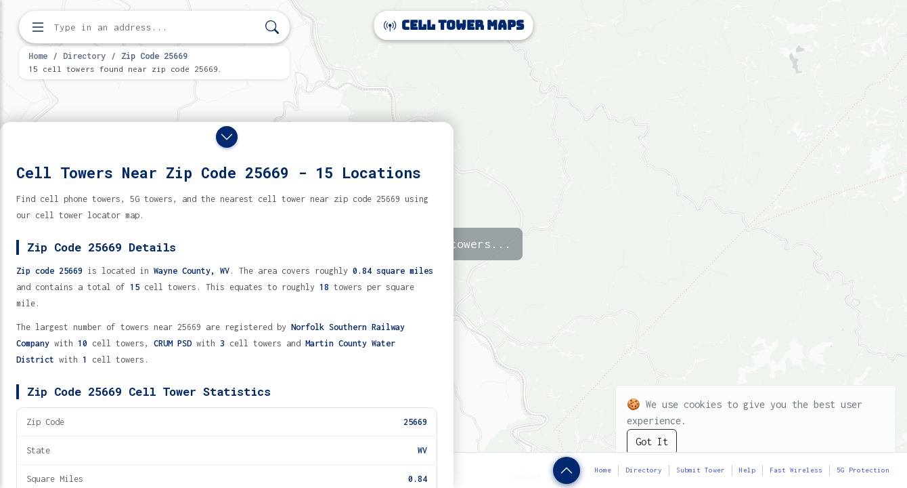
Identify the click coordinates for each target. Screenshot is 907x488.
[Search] (272, 27)
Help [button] (747, 470)
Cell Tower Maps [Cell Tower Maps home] (454, 25)
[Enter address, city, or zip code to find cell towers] (155, 27)
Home (37, 55)
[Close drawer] (227, 137)
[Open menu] (38, 27)
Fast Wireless (796, 470)
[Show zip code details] (566, 470)
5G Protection (863, 470)
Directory (84, 55)
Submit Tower (700, 470)
